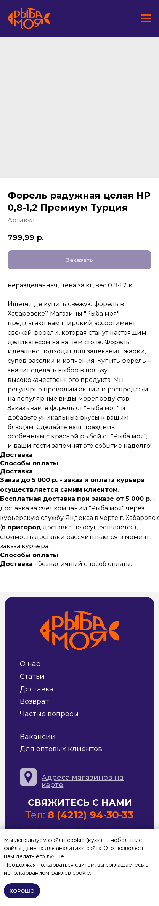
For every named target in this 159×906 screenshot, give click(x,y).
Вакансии (38, 736)
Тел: (79, 815)
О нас (30, 663)
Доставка (37, 689)
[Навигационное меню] (146, 18)
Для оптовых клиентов (61, 748)
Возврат (34, 701)
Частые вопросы (49, 713)
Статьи (32, 676)
